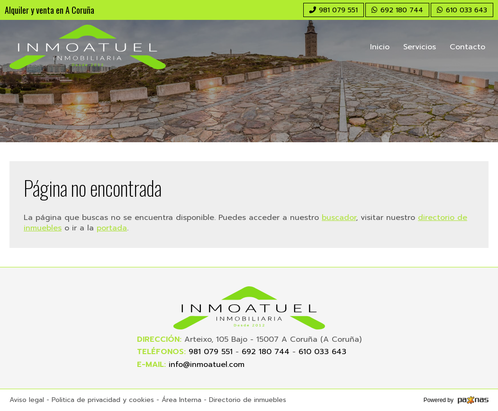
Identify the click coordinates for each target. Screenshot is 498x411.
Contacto (467, 47)
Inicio (379, 47)
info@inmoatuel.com (206, 364)
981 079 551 (211, 352)
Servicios (419, 47)
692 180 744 (266, 352)
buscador (339, 217)
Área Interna (181, 400)
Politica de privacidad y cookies (103, 400)
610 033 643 (322, 352)
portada (112, 228)
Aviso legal (26, 400)
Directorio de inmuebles (247, 400)
